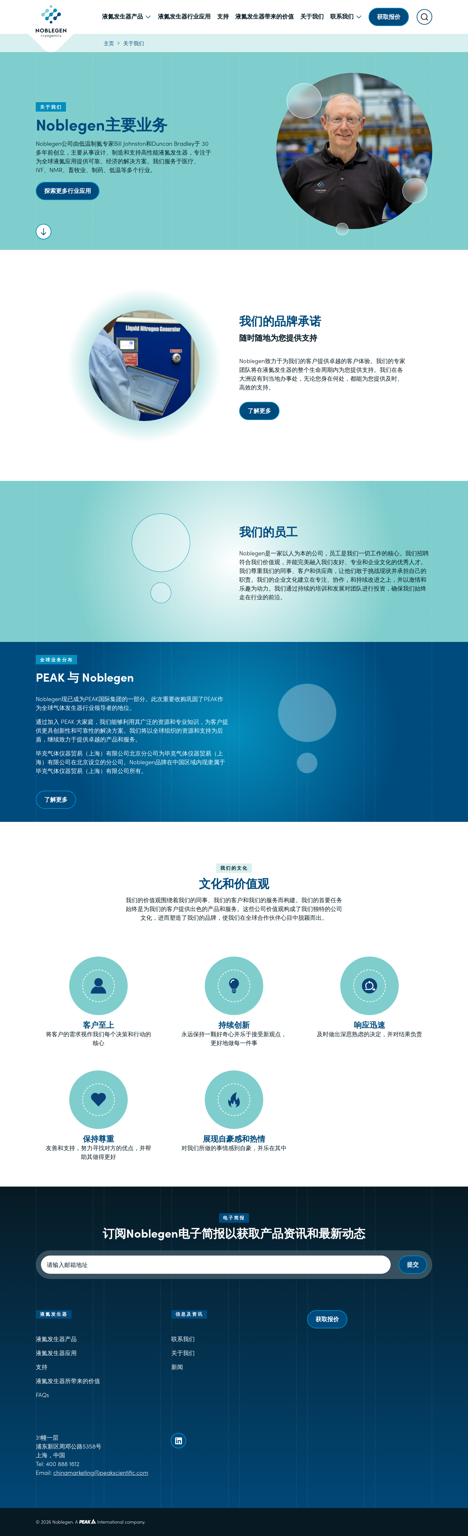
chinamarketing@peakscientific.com (100, 1472)
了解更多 (259, 410)
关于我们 (133, 43)
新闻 (177, 1367)
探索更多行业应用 (67, 190)
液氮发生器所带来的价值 (68, 1381)
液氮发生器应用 (56, 1353)
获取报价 (327, 1319)
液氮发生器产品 (56, 1339)
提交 (413, 1264)
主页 (109, 43)
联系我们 (183, 1339)
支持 (41, 1367)
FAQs (42, 1395)
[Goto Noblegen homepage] (51, 17)
